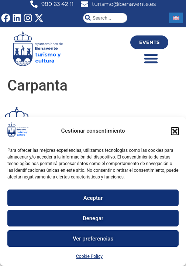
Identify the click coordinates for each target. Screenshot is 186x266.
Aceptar (93, 198)
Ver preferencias (93, 238)
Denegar (93, 218)
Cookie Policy (89, 256)
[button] (175, 131)
